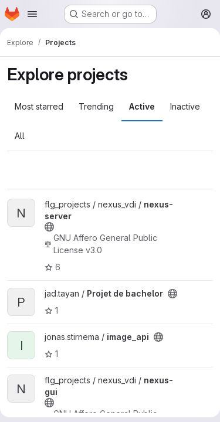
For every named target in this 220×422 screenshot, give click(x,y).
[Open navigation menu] (32, 14)
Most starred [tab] (39, 106)
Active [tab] (142, 106)
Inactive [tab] (185, 106)
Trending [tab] (96, 106)
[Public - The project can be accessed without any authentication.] (49, 227)
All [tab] (20, 136)
